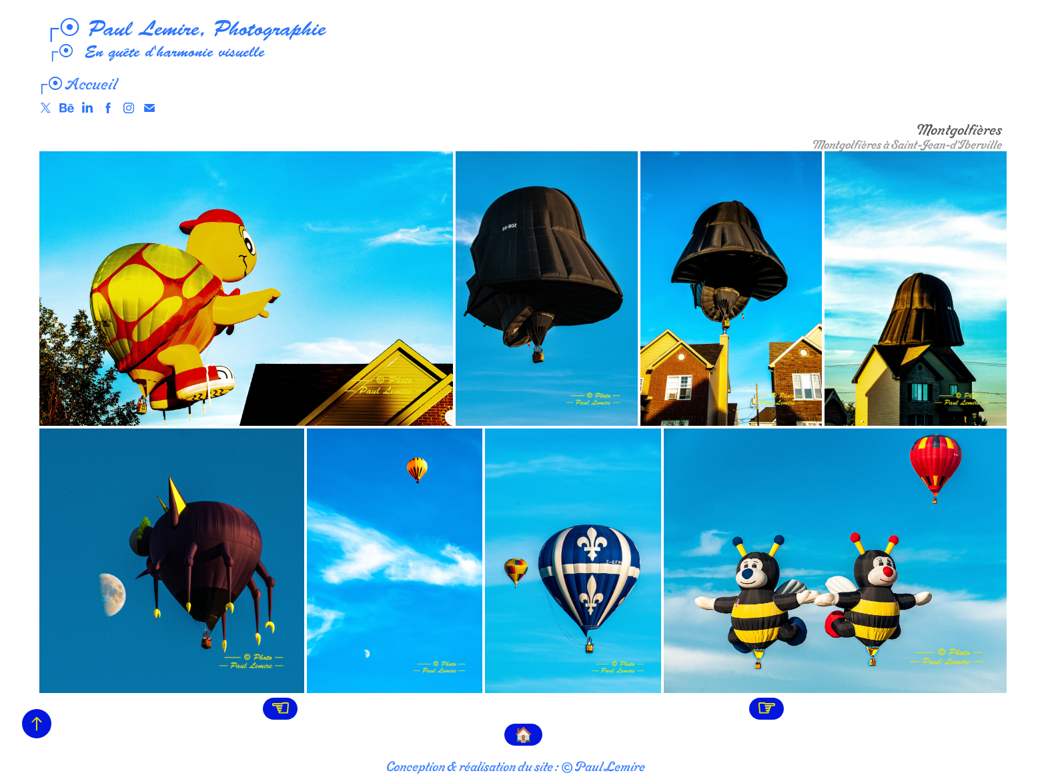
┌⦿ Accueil (76, 84)
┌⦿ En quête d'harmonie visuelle (150, 52)
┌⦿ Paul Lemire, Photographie (181, 28)
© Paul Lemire (602, 766)
